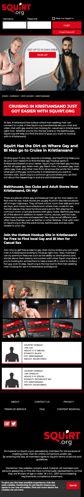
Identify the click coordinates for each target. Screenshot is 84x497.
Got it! (73, 485)
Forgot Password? (66, 32)
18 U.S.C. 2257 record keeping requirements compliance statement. (48, 475)
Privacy (69, 401)
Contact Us (42, 401)
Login (67, 25)
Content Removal (68, 409)
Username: (8, 19)
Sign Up (42, 54)
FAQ (42, 409)
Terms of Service (15, 409)
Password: (32, 19)
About (15, 401)
